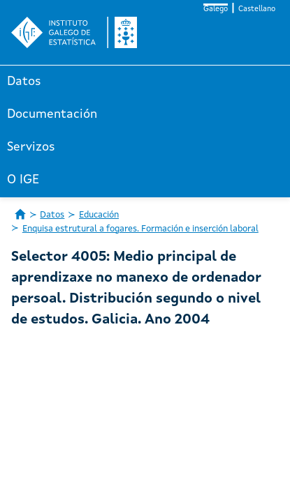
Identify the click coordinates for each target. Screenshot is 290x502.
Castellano (256, 9)
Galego (215, 9)
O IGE (23, 180)
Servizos (31, 147)
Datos (24, 81)
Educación (99, 215)
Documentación (52, 114)
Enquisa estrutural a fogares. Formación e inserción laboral (140, 229)
